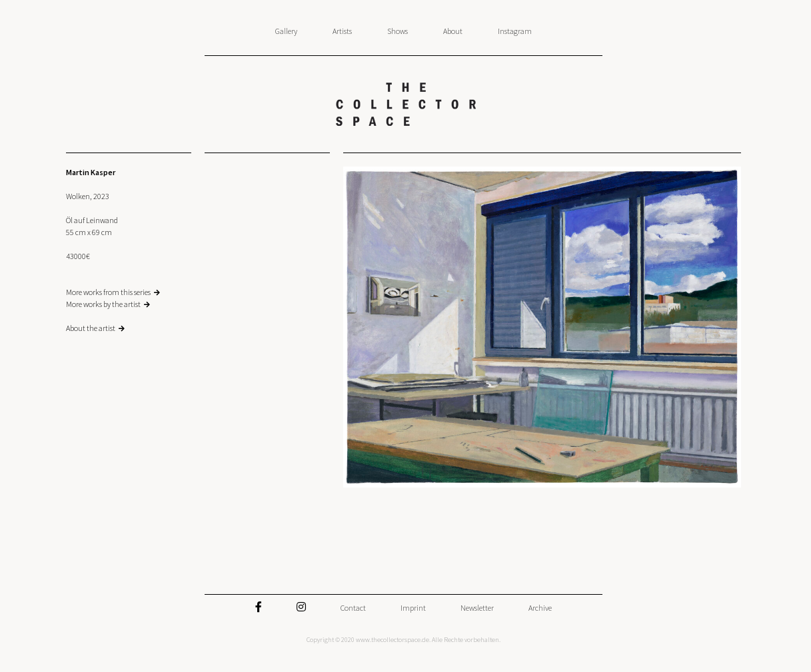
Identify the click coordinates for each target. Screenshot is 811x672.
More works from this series (108, 292)
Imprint (413, 608)
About (452, 31)
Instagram (515, 31)
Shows (397, 31)
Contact (353, 608)
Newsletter (477, 608)
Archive (540, 608)
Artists (342, 31)
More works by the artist (103, 304)
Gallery (286, 31)
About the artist (90, 328)
